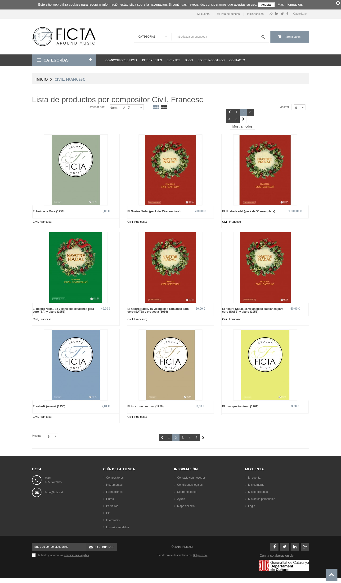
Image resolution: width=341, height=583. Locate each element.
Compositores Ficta (121, 59)
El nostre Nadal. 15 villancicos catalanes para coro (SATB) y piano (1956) (252, 309)
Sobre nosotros (210, 59)
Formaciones (114, 490)
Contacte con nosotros (191, 476)
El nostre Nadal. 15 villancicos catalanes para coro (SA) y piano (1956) (63, 309)
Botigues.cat (200, 553)
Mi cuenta (203, 12)
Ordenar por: (97, 105)
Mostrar (284, 105)
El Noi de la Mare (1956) (48, 210)
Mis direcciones (258, 490)
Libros (110, 497)
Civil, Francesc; (42, 220)
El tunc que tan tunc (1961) (240, 405)
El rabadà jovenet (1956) (49, 405)
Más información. (290, 4)
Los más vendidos (117, 526)
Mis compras (256, 483)
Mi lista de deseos (228, 12)
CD (108, 512)
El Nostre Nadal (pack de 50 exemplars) (248, 210)
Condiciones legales (189, 483)
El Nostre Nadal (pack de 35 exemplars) (153, 210)
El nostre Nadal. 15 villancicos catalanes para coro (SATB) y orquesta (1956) (158, 309)
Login (251, 505)
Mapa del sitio (186, 505)
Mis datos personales (261, 497)
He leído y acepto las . (63, 554)
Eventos (173, 59)
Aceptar (266, 4)
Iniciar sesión (255, 12)
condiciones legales (76, 554)
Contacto (237, 59)
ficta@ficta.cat (54, 491)
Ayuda (181, 497)
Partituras (112, 505)
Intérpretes (152, 59)
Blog (189, 59)
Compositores (115, 476)
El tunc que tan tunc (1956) (145, 405)
